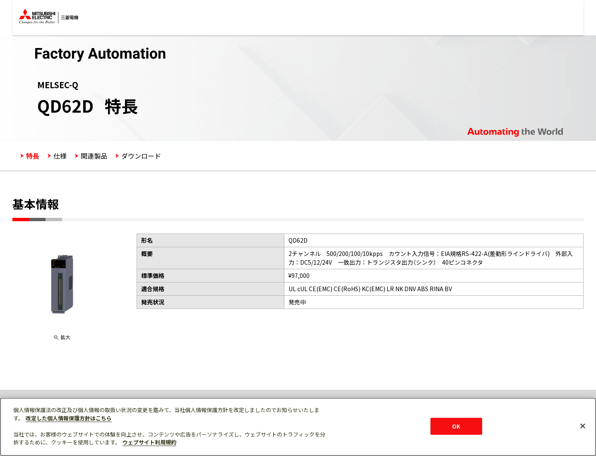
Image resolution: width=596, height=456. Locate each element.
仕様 (60, 156)
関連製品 (94, 156)
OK (456, 426)
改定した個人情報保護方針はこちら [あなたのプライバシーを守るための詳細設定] (69, 418)
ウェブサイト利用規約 (149, 442)
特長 (32, 156)
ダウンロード (141, 156)
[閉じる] (583, 426)
